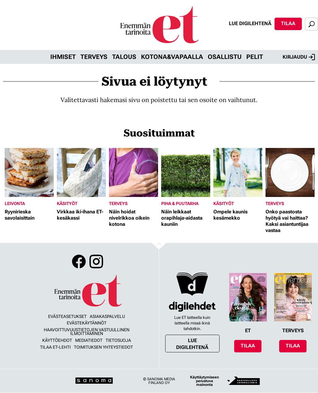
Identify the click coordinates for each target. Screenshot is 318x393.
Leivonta (15, 203)
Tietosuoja (118, 340)
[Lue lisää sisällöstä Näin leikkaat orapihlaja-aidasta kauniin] (185, 172)
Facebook (79, 261)
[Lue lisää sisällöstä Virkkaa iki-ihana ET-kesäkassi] (81, 172)
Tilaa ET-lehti (55, 347)
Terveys (93, 56)
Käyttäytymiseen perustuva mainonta (204, 381)
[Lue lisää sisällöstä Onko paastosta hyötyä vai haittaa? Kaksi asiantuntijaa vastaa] (290, 172)
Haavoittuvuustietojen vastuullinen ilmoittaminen (86, 331)
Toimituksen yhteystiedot (103, 347)
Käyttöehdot (57, 340)
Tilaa (288, 23)
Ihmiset (63, 56)
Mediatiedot (88, 340)
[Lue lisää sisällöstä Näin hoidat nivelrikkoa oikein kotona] (133, 172)
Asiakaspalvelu (107, 316)
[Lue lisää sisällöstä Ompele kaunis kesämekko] (237, 172)
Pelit (254, 56)
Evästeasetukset (67, 316)
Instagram (96, 261)
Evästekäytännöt (87, 322)
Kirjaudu (299, 57)
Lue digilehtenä (250, 23)
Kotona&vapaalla (172, 56)
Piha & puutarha (179, 203)
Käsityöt (67, 203)
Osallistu (225, 56)
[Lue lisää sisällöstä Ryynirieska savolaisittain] (29, 172)
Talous (124, 56)
